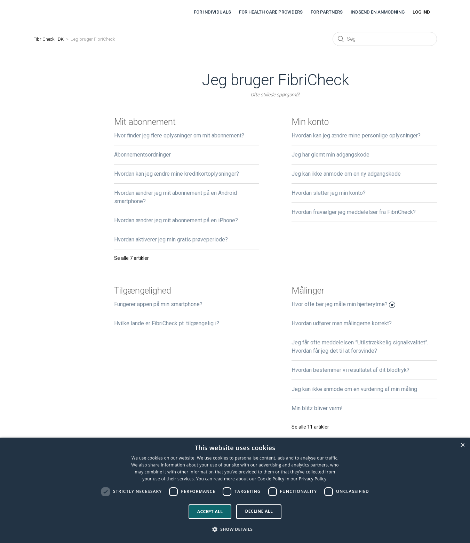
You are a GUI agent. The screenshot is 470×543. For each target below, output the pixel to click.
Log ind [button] (421, 12)
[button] (235, 529)
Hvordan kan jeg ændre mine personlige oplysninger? (356, 135)
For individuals (212, 12)
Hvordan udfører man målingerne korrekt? (342, 323)
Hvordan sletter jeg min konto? (329, 193)
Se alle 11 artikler (310, 427)
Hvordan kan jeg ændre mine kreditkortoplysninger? (176, 173)
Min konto (310, 122)
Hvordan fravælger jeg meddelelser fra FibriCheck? (354, 212)
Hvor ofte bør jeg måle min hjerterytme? (340, 304)
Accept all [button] (210, 511)
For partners (327, 12)
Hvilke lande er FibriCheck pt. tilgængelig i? (166, 323)
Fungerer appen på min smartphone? (158, 304)
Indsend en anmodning (378, 12)
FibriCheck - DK (48, 39)
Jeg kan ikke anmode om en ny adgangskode (346, 173)
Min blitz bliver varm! (317, 408)
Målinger (308, 291)
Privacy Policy (312, 479)
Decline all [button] (259, 511)
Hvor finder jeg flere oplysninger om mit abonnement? (179, 135)
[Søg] (385, 39)
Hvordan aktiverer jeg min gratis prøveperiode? (171, 239)
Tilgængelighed (142, 291)
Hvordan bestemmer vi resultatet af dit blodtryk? (350, 370)
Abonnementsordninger (142, 154)
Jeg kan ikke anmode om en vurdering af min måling (354, 389)
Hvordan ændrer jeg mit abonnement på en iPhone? (176, 220)
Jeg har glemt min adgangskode (330, 154)
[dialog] (235, 490)
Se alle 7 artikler (131, 258)
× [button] (462, 445)
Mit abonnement (145, 122)
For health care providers (271, 12)
